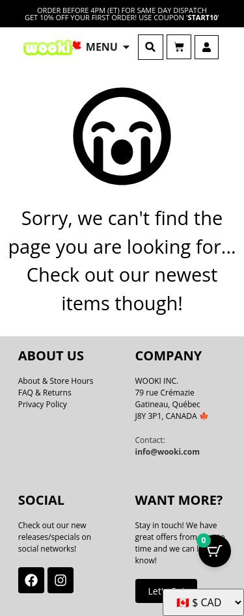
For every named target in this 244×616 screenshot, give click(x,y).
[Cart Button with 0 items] (214, 551)
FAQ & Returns (45, 392)
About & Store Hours (56, 380)
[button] (150, 47)
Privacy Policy (42, 404)
